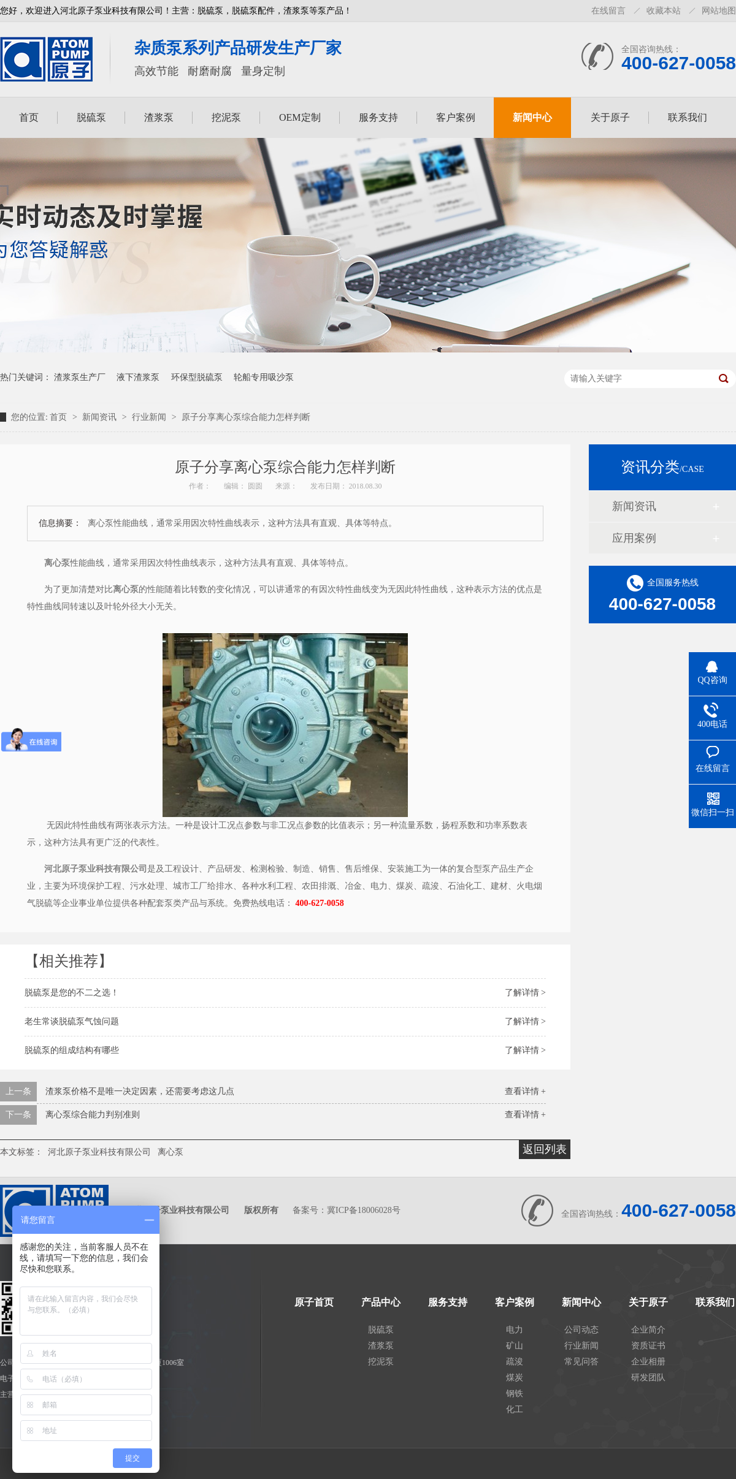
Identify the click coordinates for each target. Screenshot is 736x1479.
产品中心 (381, 1302)
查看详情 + (525, 1091)
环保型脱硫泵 (197, 377)
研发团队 (648, 1377)
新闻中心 (532, 117)
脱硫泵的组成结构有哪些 (72, 1050)
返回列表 (545, 1149)
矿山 (514, 1345)
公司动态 (581, 1329)
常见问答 (581, 1361)
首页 (29, 117)
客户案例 (455, 117)
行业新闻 (150, 417)
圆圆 (256, 486)
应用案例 (634, 538)
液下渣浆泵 (138, 377)
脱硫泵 (91, 117)
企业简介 (648, 1329)
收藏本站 (663, 10)
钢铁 (514, 1393)
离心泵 (170, 1152)
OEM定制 (300, 117)
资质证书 (648, 1345)
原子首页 (314, 1302)
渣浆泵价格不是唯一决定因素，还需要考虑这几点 (139, 1091)
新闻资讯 (100, 417)
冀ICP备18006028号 (364, 1210)
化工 (514, 1409)
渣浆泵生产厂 (79, 377)
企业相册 (648, 1361)
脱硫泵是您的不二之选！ (72, 992)
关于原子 (610, 117)
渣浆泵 (159, 117)
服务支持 (378, 117)
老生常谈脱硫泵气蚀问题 (72, 1021)
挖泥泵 (226, 117)
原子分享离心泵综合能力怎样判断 (246, 417)
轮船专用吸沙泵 (264, 377)
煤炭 (514, 1377)
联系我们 (687, 117)
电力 (514, 1329)
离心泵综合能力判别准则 (92, 1114)
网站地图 (719, 10)
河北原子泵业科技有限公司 (99, 1152)
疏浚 (514, 1361)
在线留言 (608, 10)
